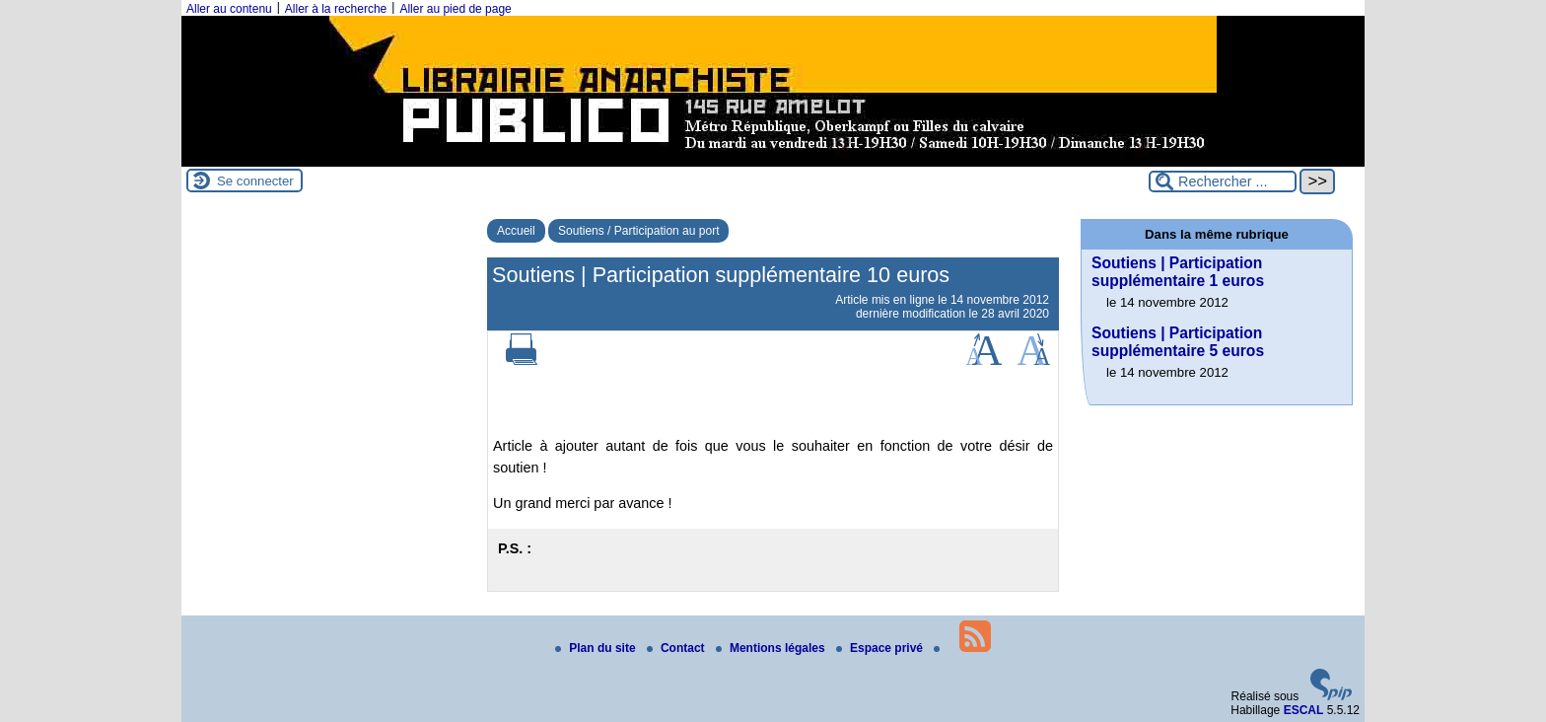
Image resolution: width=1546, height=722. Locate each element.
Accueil (516, 231)
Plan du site (597, 648)
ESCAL (1304, 710)
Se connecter (255, 181)
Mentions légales (772, 648)
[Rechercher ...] (1223, 181)
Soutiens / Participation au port (638, 231)
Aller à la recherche (335, 9)
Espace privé (881, 648)
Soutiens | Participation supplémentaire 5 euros (1177, 342)
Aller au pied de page (455, 9)
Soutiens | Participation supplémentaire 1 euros (1177, 271)
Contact (677, 648)
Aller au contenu (229, 9)
